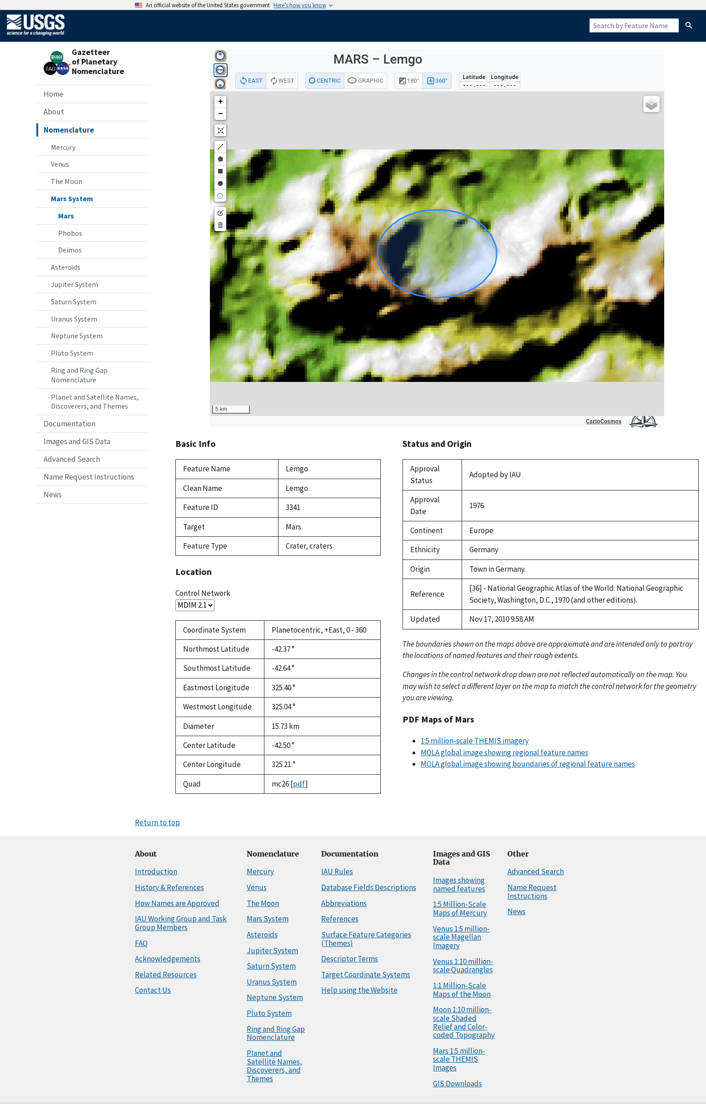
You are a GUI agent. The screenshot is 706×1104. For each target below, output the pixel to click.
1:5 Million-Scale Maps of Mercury (460, 908)
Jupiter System (74, 284)
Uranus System (74, 318)
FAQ (141, 943)
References (339, 919)
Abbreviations (344, 903)
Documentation (69, 424)
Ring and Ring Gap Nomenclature (79, 375)
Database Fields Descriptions (368, 887)
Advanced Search (72, 459)
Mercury (63, 147)
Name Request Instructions (89, 477)
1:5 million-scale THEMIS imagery (475, 741)
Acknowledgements (167, 959)
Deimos (70, 249)
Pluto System (72, 352)
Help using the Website (359, 990)
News (53, 495)
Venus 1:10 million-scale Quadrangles (463, 965)
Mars (66, 215)
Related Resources (166, 975)
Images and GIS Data (77, 441)
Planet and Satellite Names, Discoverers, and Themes (95, 401)
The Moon (66, 181)
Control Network (202, 593)
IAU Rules (337, 871)
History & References (169, 887)
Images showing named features (459, 884)
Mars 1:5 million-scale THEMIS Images (459, 1059)
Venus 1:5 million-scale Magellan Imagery (461, 937)
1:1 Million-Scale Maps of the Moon (462, 989)
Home (54, 94)
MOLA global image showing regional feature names (504, 752)
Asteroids (65, 267)
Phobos (70, 233)
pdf (299, 784)
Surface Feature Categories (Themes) (366, 939)
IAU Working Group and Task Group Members (181, 923)
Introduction (156, 871)
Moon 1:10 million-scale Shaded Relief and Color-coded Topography (464, 1022)
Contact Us (153, 990)
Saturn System (73, 301)
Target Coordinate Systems (365, 975)
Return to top (157, 822)
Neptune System (77, 335)
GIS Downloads (457, 1084)
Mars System (72, 198)
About (54, 112)
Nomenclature (69, 130)
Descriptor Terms (349, 959)
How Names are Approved (177, 903)
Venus (60, 163)
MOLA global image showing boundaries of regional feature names (528, 764)
